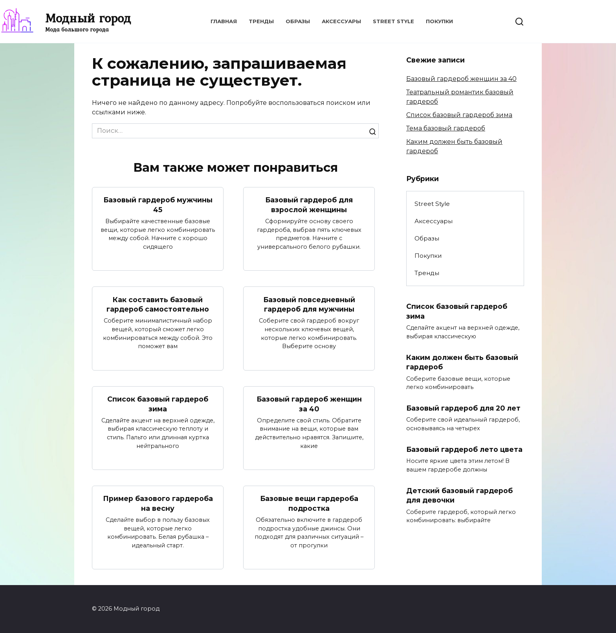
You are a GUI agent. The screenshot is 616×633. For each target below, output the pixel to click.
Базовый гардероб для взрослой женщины (309, 205)
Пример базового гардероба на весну (158, 504)
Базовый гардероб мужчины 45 (158, 205)
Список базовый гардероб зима (157, 404)
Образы (298, 21)
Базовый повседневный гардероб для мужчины (309, 304)
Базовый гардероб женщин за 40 (309, 404)
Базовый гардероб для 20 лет (463, 408)
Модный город (88, 18)
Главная (224, 21)
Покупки (439, 21)
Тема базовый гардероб (445, 128)
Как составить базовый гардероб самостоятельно (157, 304)
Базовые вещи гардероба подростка (309, 504)
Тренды (261, 21)
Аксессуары (341, 21)
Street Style (393, 21)
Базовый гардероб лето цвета (464, 449)
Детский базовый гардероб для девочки (459, 495)
